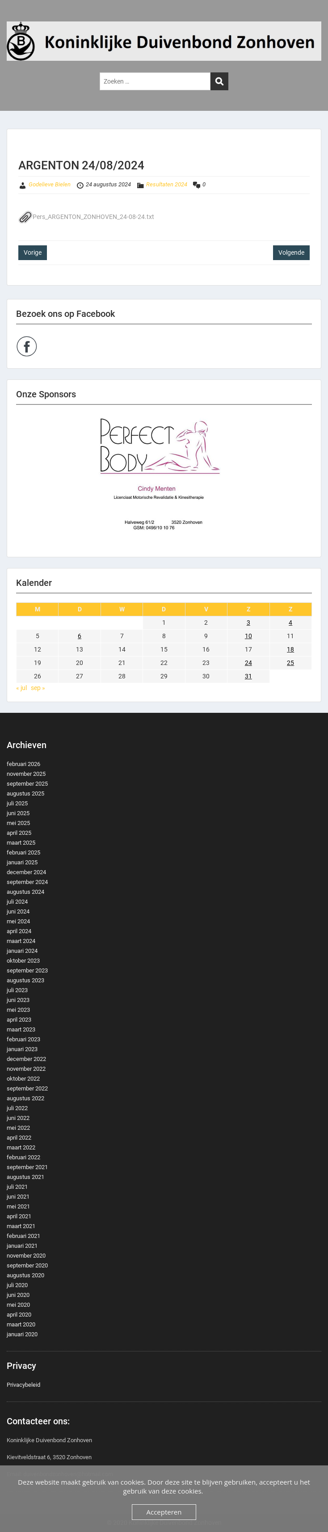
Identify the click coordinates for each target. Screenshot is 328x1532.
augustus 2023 (25, 980)
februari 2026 (23, 764)
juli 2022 (17, 1108)
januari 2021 (22, 1245)
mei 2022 (18, 1127)
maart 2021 (21, 1226)
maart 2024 (21, 941)
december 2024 (26, 872)
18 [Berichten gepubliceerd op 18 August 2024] (290, 649)
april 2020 (19, 1314)
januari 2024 (22, 950)
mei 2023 (18, 1009)
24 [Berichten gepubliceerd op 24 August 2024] (248, 662)
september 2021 (27, 1167)
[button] (164, 481)
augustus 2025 (25, 793)
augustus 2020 (25, 1275)
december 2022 (26, 1059)
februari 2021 (23, 1236)
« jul (21, 687)
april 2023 (19, 1019)
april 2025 (19, 832)
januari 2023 (22, 1049)
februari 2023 (23, 1039)
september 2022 (27, 1088)
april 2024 (19, 931)
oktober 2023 (23, 960)
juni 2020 (18, 1295)
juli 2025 (17, 803)
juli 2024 (17, 901)
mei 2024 (18, 921)
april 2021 (19, 1216)
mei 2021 (18, 1206)
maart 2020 (21, 1324)
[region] (164, 481)
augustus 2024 (25, 891)
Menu (16, 15)
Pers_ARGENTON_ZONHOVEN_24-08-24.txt (86, 216)
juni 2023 (18, 1000)
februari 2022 (23, 1157)
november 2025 (26, 773)
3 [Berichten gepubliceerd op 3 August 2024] (248, 622)
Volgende (291, 252)
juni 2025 (18, 813)
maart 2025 (21, 842)
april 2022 (19, 1137)
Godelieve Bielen (50, 184)
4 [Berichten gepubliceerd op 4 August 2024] (290, 622)
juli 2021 (17, 1186)
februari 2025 (23, 852)
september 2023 (27, 970)
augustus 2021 (25, 1177)
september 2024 (27, 882)
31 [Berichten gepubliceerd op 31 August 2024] (248, 676)
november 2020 (26, 1255)
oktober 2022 (23, 1078)
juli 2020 (17, 1285)
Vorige (33, 252)
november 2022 (26, 1068)
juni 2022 (18, 1118)
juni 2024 (18, 911)
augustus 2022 (25, 1098)
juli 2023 (17, 990)
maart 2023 (21, 1029)
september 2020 (27, 1265)
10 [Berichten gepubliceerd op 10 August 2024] (248, 636)
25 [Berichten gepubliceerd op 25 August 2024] (290, 662)
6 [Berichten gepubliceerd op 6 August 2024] (79, 636)
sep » (38, 687)
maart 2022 (21, 1147)
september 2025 (27, 783)
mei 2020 (18, 1304)
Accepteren (164, 1511)
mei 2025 (18, 823)
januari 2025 (22, 862)
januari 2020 (22, 1334)
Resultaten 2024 (166, 184)
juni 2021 (18, 1196)
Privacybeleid (23, 1384)
